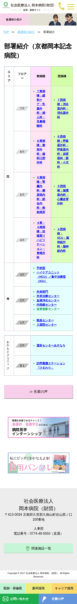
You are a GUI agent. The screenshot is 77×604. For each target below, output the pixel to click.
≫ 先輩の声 (38, 392)
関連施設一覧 (38, 548)
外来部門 (42, 291)
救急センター (45, 320)
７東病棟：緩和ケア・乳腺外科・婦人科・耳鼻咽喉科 (41, 108)
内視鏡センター (47, 304)
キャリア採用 (64, 588)
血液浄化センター (48, 300)
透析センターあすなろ (51, 345)
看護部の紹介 (26, 32)
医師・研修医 (12, 588)
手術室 (41, 268)
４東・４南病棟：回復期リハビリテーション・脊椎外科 (41, 240)
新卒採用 (38, 588)
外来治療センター (48, 296)
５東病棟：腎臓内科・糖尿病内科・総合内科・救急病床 (41, 195)
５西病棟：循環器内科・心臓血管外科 (63, 194)
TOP (6, 32)
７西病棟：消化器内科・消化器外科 (63, 108)
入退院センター (47, 324)
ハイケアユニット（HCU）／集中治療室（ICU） (51, 277)
